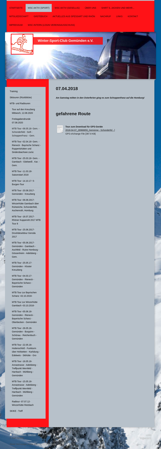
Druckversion (18, 435)
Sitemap (32, 435)
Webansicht (145, 438)
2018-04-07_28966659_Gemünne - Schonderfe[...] (90, 130)
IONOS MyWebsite (47, 444)
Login (148, 435)
